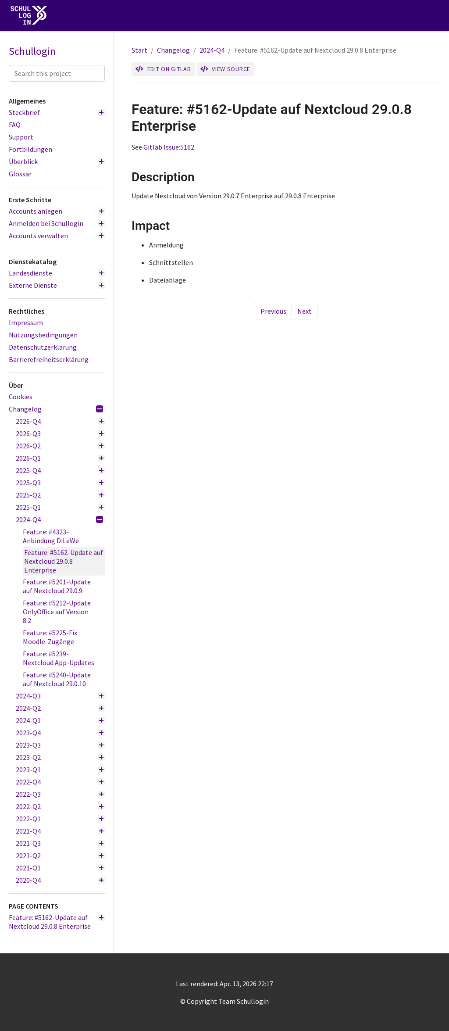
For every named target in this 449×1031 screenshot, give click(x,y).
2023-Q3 (60, 745)
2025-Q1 (60, 507)
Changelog (56, 409)
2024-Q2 (60, 708)
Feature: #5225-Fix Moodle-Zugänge (50, 637)
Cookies (20, 396)
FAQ (15, 124)
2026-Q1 (60, 458)
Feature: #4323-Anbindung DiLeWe (51, 536)
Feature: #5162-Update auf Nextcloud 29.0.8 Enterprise (63, 561)
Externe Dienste (57, 285)
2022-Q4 (60, 781)
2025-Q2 (60, 494)
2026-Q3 (60, 433)
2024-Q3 (60, 695)
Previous (273, 311)
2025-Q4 (60, 470)
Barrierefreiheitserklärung (49, 359)
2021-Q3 (60, 843)
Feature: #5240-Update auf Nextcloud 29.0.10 (57, 679)
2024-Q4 (59, 519)
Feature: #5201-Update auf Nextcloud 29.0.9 (57, 586)
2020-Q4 (60, 880)
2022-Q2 (60, 806)
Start (139, 50)
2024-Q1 (60, 720)
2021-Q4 (60, 831)
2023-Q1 (60, 769)
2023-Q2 (60, 757)
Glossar (20, 173)
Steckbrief (57, 112)
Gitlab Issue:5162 (168, 147)
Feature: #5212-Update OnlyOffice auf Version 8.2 (57, 611)
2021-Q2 (60, 855)
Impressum (26, 322)
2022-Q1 (60, 818)
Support (21, 136)
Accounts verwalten (57, 235)
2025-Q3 (60, 482)
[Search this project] (57, 73)
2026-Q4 (60, 421)
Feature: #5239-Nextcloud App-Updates (58, 658)
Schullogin (32, 51)
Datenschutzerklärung (43, 347)
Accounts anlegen (57, 211)
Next (304, 311)
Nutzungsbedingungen (43, 334)
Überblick (57, 161)
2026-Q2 (60, 445)
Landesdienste (57, 272)
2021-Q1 (60, 867)
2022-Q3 (60, 794)
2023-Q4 (60, 732)
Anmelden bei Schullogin (57, 223)
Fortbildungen (30, 149)
